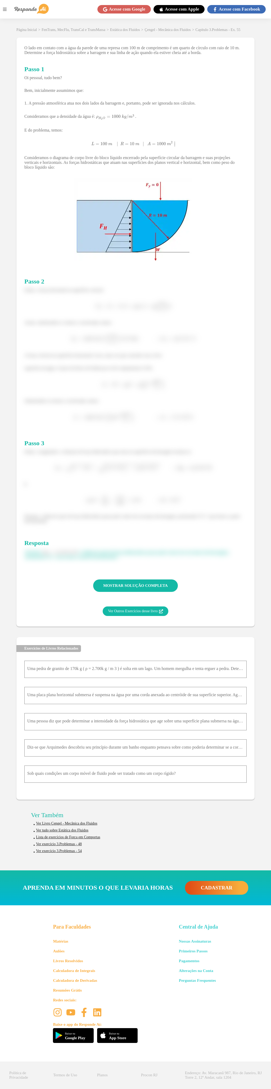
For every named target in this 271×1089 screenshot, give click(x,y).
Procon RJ (149, 1075)
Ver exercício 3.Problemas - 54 (59, 851)
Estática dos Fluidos (125, 30)
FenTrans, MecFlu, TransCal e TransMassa (73, 30)
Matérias (60, 941)
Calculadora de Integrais (74, 971)
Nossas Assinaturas (195, 941)
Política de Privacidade (18, 1075)
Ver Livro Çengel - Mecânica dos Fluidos (66, 823)
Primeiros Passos (193, 951)
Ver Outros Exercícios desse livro (135, 611)
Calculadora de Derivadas (75, 980)
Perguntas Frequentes (197, 980)
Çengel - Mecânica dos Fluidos (168, 30)
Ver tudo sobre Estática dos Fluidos (62, 830)
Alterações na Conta (196, 971)
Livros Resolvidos (68, 961)
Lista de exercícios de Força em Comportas (68, 837)
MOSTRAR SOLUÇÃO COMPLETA (135, 585)
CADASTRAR (216, 887)
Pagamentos (189, 961)
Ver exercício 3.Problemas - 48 (59, 844)
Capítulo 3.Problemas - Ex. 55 (218, 30)
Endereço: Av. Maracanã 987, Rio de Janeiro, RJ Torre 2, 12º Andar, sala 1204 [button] (223, 1075)
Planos (102, 1075)
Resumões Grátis (67, 990)
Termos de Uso (65, 1075)
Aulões (58, 951)
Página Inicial (26, 30)
